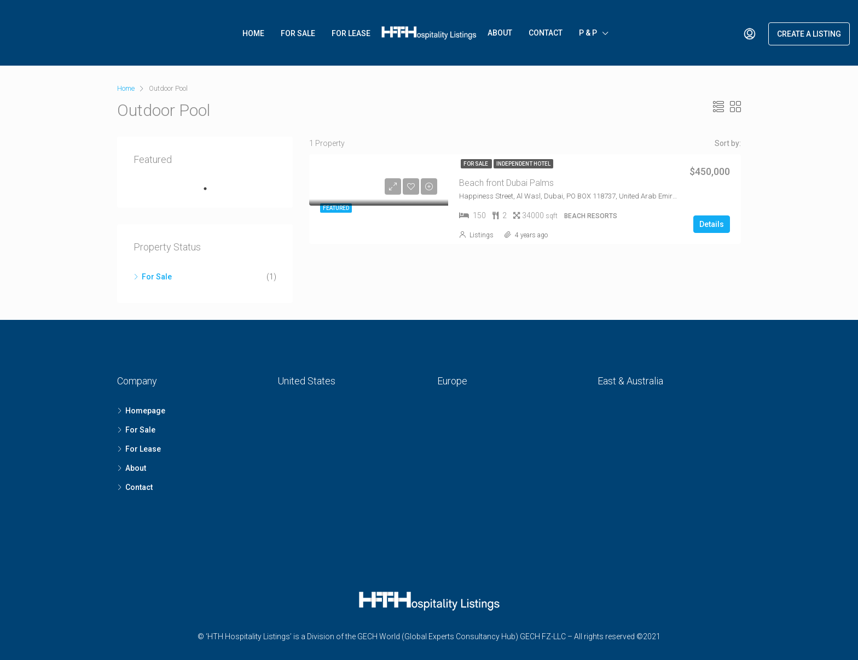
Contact (546, 32)
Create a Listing (809, 34)
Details (711, 224)
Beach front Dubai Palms (506, 183)
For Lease (351, 33)
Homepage (145, 410)
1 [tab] (210, 188)
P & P (588, 32)
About (500, 32)
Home (253, 33)
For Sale (298, 33)
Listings (481, 235)
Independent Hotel (523, 164)
